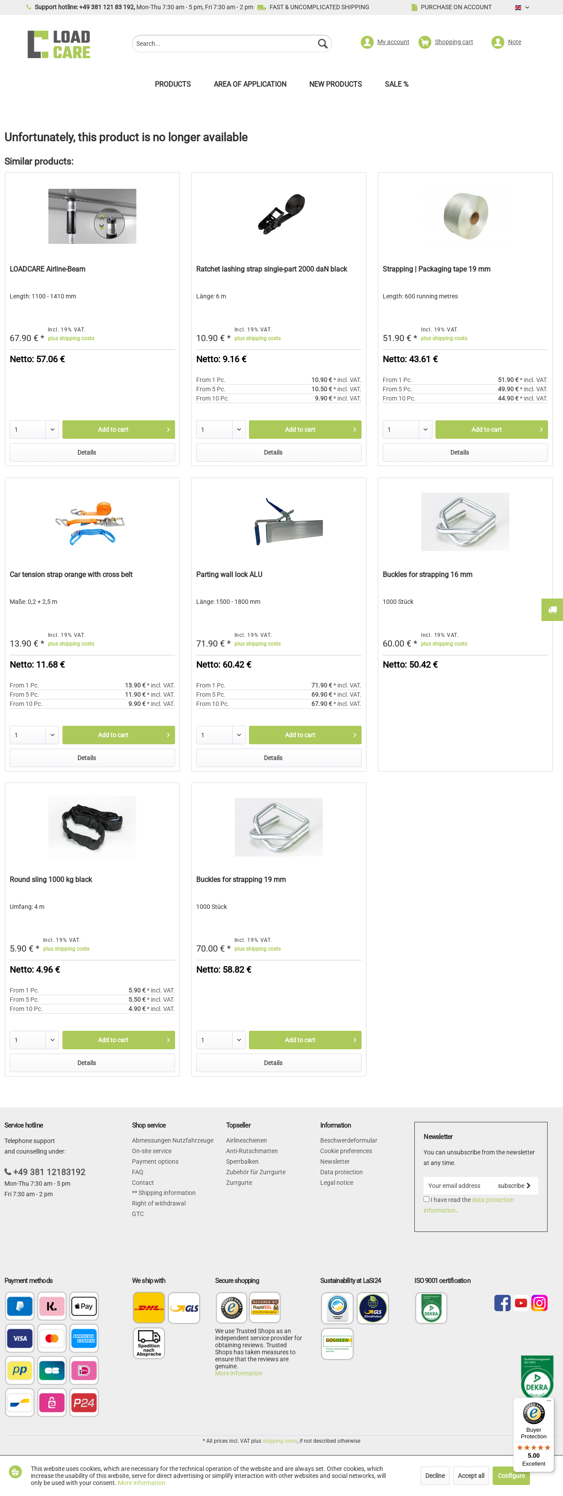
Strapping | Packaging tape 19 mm (436, 269)
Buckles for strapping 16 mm (427, 574)
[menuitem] (232, 45)
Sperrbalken (242, 1161)
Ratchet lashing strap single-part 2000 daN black (271, 269)
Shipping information (166, 1192)
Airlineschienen (246, 1140)
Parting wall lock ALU (229, 574)
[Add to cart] (118, 429)
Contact (143, 1182)
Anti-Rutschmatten (252, 1150)
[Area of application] (250, 86)
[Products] (173, 86)
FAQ (137, 1172)
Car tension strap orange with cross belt (71, 574)
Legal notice (336, 1182)
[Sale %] (397, 86)
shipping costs (280, 1441)
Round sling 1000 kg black (51, 879)
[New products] (335, 86)
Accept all (471, 1475)
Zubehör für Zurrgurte (255, 1172)
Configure (511, 1475)
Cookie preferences (346, 1150)
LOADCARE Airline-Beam (47, 269)
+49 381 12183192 (49, 1172)
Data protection (341, 1172)
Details (86, 452)
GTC (138, 1213)
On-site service (152, 1150)
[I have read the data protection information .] (426, 1199)
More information (239, 1373)
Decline (435, 1475)
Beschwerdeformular (348, 1140)
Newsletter (335, 1161)
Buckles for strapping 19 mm (241, 879)
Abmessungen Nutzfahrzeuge (172, 1140)
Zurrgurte (239, 1182)
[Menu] (549, 1402)
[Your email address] (457, 1186)
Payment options (155, 1161)
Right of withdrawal (159, 1203)
